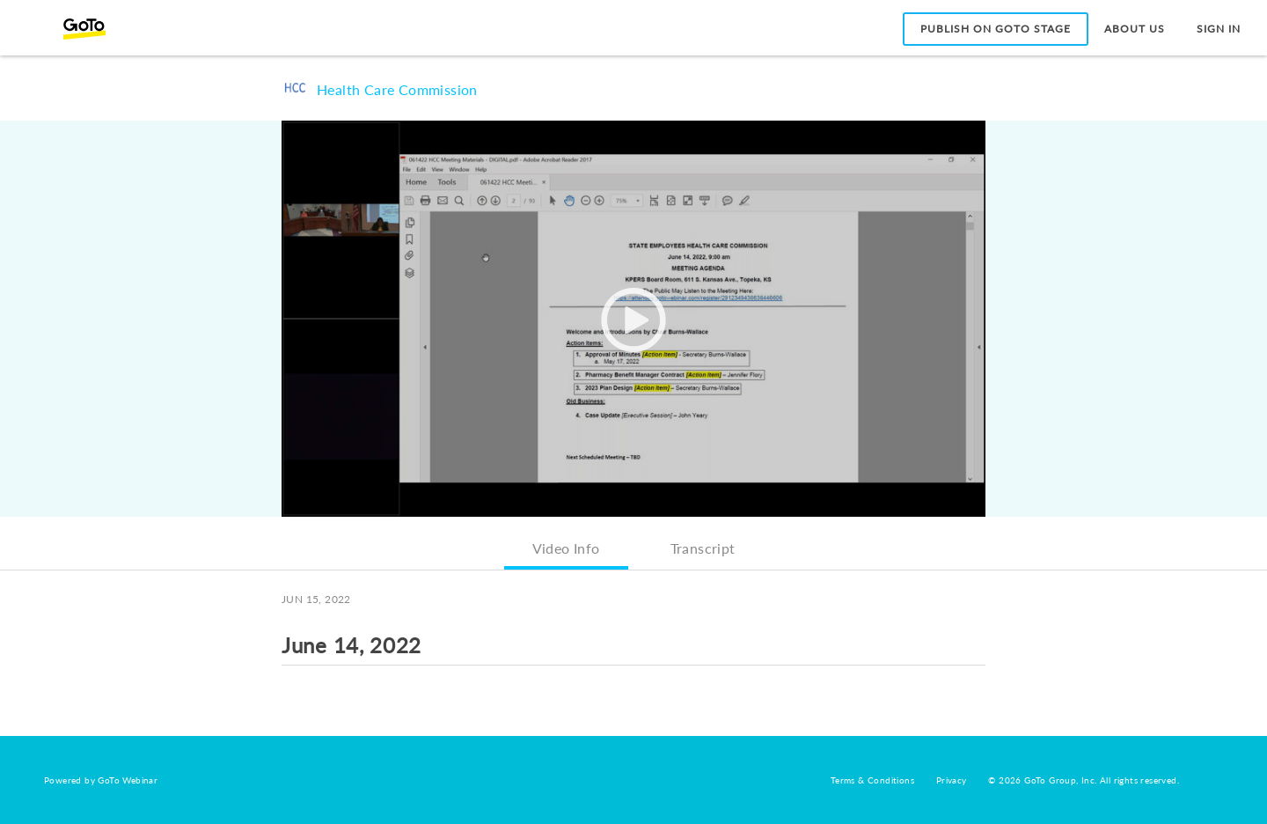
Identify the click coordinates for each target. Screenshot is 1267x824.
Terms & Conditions (872, 780)
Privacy (951, 780)
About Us (1134, 28)
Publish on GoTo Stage (995, 28)
